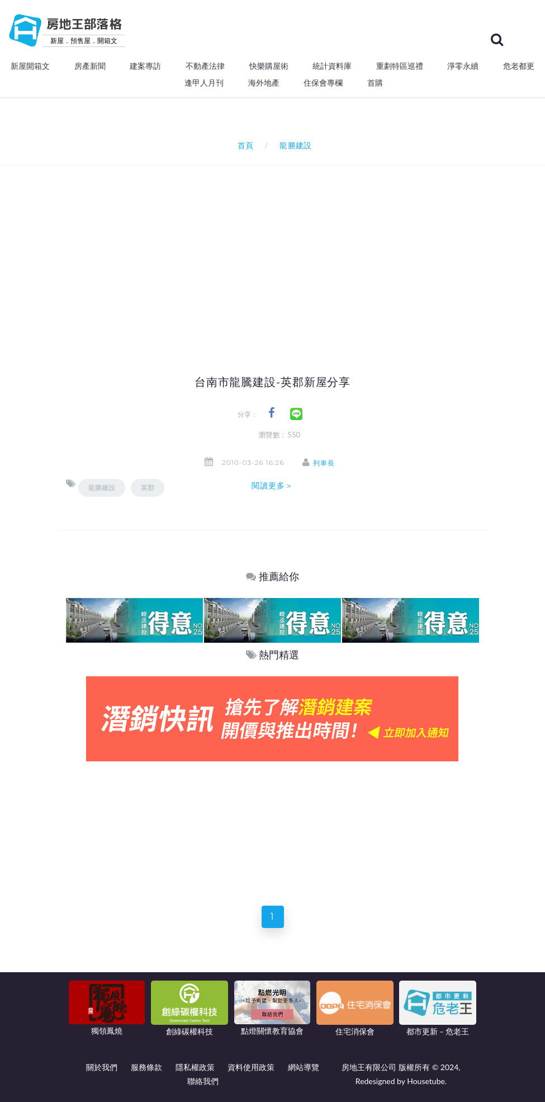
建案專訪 (145, 66)
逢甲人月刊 (204, 83)
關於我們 (101, 1067)
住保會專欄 (323, 83)
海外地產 (263, 83)
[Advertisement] (305, 249)
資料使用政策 (251, 1067)
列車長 (324, 463)
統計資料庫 (332, 66)
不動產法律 (205, 66)
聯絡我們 (203, 1081)
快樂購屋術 (268, 66)
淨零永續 (462, 66)
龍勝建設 (101, 487)
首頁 (243, 145)
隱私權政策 (195, 1067)
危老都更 (518, 66)
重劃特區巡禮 (399, 66)
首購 (375, 83)
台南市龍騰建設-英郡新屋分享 (272, 382)
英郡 (147, 487)
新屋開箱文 (30, 66)
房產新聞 (90, 66)
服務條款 (146, 1067)
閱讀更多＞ (273, 486)
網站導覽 (303, 1067)
